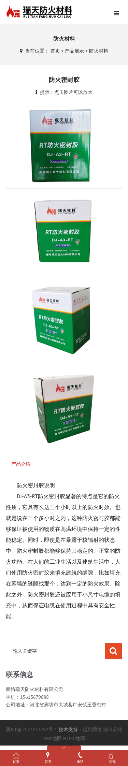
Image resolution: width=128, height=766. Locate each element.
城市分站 (112, 729)
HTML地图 (74, 738)
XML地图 (52, 738)
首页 (55, 51)
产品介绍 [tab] (20, 464)
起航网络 (92, 729)
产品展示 (74, 51)
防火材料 (98, 51)
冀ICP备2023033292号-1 (31, 729)
